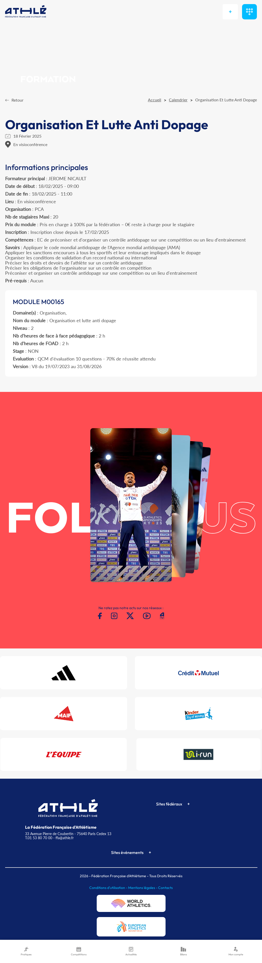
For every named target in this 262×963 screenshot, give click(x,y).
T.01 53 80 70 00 (38, 838)
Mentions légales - (143, 887)
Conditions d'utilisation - (108, 887)
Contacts (165, 887)
